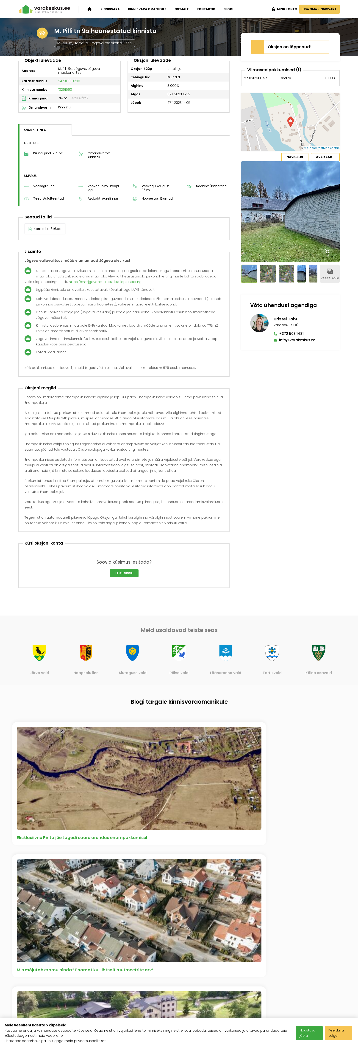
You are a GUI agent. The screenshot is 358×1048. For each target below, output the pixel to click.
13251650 (65, 223)
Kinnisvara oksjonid (36, 981)
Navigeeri (292, 157)
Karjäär (135, 981)
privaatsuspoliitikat (90, 1040)
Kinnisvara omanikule (147, 9)
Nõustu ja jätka (308, 1033)
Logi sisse (124, 706)
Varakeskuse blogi (91, 992)
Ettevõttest (84, 981)
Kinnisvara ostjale (35, 1003)
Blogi (228, 9)
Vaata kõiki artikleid (179, 928)
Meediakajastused (90, 1015)
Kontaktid (206, 9)
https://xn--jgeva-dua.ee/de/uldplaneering (106, 414)
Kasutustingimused (146, 998)
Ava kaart (324, 157)
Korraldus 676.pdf (48, 362)
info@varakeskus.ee (297, 214)
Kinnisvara (110, 9)
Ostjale (182, 9)
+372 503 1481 (291, 208)
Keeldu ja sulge (337, 1033)
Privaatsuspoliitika (145, 1009)
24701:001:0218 (69, 214)
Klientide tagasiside (92, 1003)
